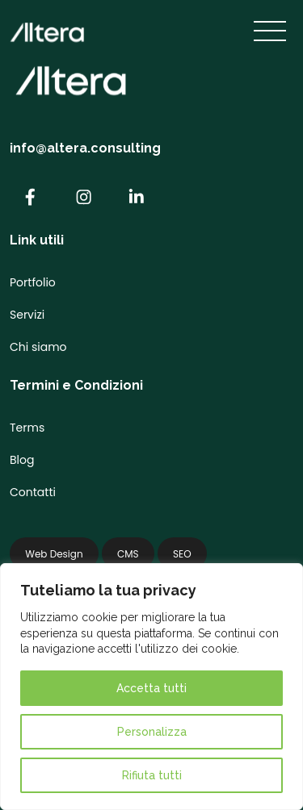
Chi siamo (38, 347)
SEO (182, 554)
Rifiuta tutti (152, 775)
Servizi (27, 315)
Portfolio (33, 282)
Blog (22, 460)
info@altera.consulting (85, 148)
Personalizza (152, 731)
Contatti (33, 492)
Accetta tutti (151, 688)
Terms (27, 428)
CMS (128, 554)
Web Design (53, 554)
